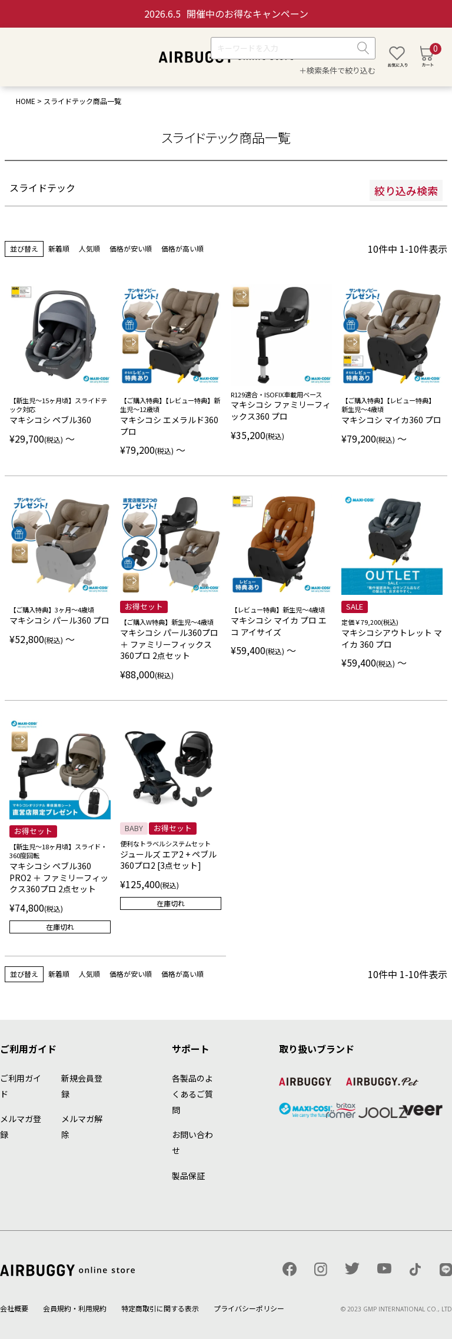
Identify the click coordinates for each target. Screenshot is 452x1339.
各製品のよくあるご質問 (192, 1094)
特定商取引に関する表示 (160, 1308)
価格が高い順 (182, 248)
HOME (25, 101)
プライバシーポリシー (249, 1308)
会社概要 (14, 1308)
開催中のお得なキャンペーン (226, 13)
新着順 (58, 248)
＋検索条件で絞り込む (337, 70)
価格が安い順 (130, 248)
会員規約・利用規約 (75, 1308)
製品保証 (188, 1175)
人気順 (89, 248)
